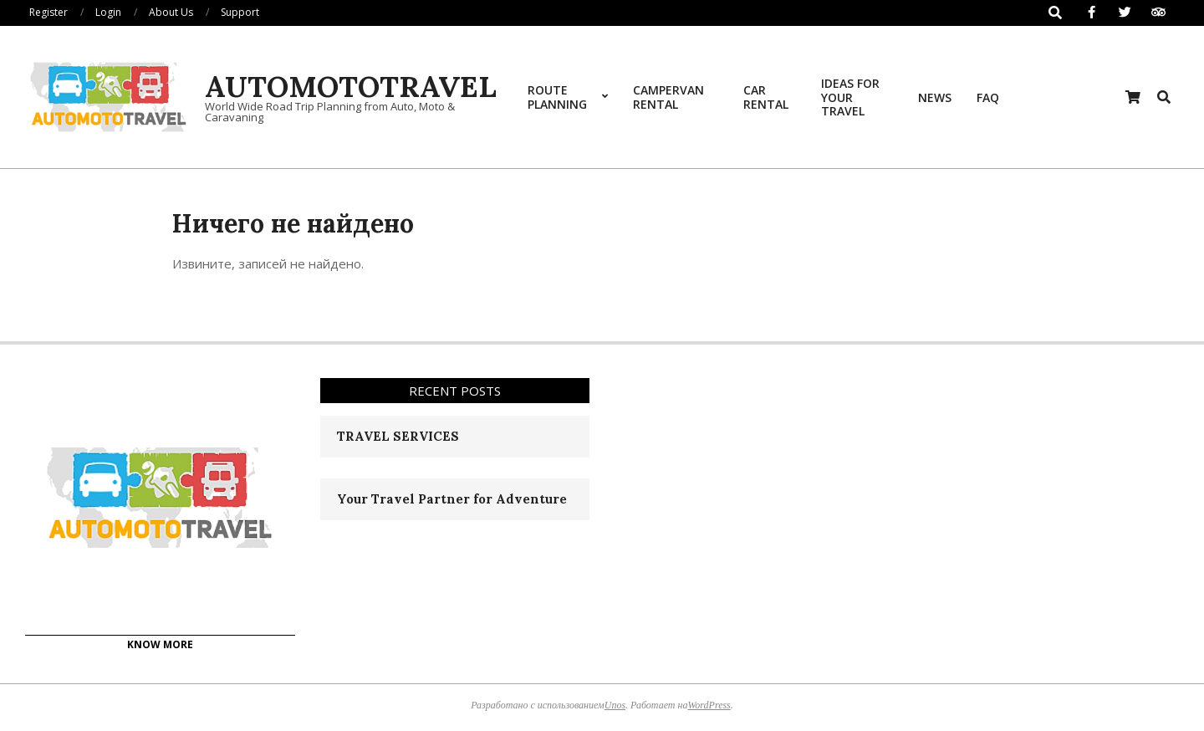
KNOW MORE (160, 644)
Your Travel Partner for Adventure (452, 499)
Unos (615, 705)
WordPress (708, 705)
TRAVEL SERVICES (398, 436)
